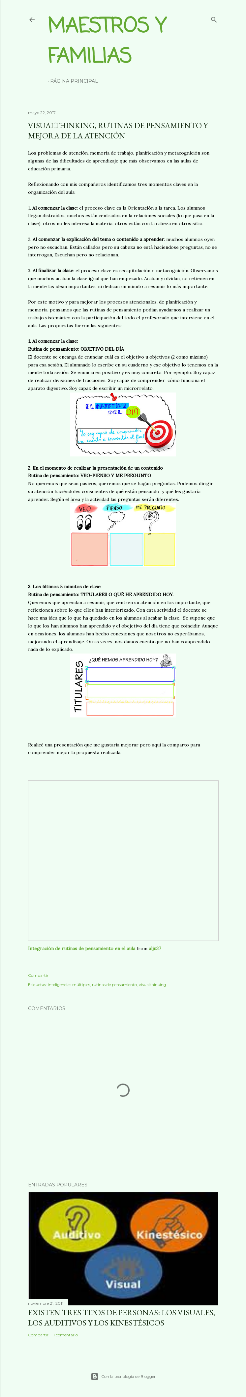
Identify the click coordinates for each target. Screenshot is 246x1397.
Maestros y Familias (107, 42)
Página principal (74, 81)
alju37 (155, 948)
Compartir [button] (38, 975)
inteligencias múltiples (69, 984)
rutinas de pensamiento (114, 984)
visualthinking (152, 984)
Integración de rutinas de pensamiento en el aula (81, 948)
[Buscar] (214, 18)
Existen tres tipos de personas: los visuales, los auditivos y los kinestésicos (121, 1317)
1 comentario (65, 1334)
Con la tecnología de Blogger (123, 1377)
